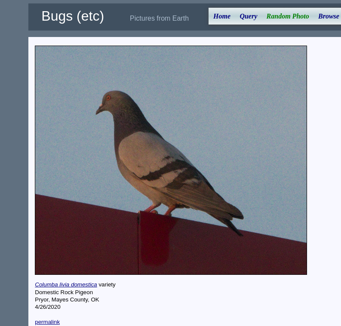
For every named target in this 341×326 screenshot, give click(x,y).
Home (221, 16)
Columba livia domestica (66, 284)
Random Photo (288, 16)
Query (248, 16)
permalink (47, 322)
